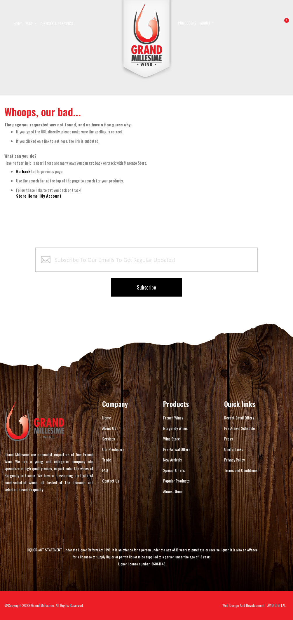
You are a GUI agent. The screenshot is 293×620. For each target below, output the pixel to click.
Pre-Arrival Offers (176, 449)
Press (228, 439)
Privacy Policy (234, 460)
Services (108, 439)
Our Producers (113, 449)
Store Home (27, 196)
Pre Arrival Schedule (239, 428)
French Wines (173, 418)
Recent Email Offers (239, 418)
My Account (50, 196)
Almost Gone (172, 491)
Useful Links (233, 449)
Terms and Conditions (240, 470)
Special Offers (174, 470)
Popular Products (176, 481)
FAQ (105, 470)
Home (106, 418)
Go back (23, 171)
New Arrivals (172, 460)
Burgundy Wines (175, 428)
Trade (106, 460)
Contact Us (110, 481)
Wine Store (171, 439)
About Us (109, 428)
